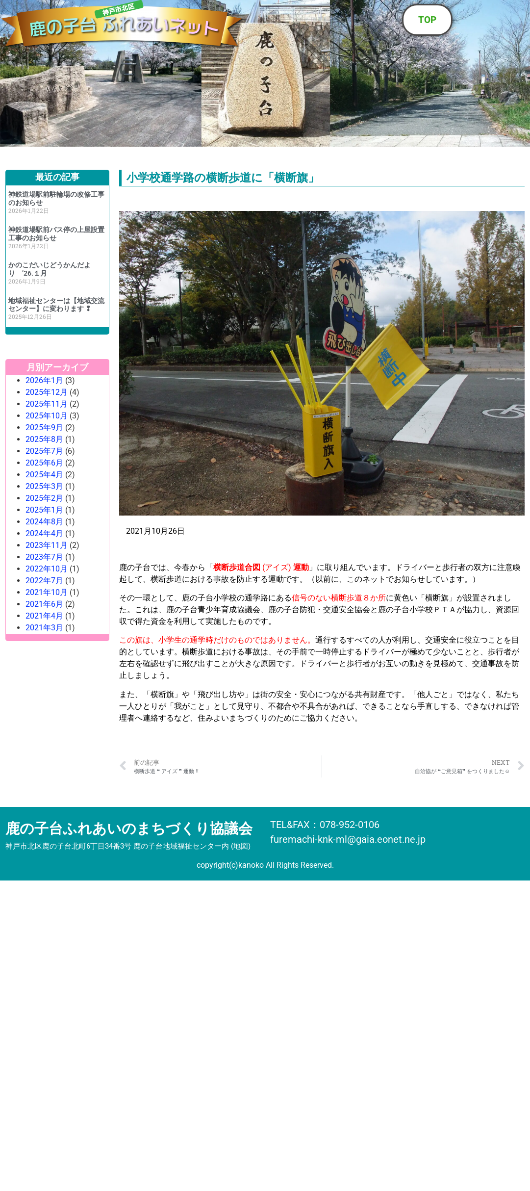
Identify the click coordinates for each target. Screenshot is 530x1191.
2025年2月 (44, 498)
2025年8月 (44, 439)
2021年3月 (44, 627)
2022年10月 (46, 568)
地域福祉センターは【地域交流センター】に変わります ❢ (56, 305)
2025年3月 (44, 486)
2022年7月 (44, 580)
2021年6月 (44, 604)
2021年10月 (46, 592)
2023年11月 (46, 545)
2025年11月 (46, 404)
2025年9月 (44, 427)
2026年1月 (44, 380)
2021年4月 (44, 616)
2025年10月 (46, 415)
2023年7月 (44, 557)
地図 (240, 846)
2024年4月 (44, 533)
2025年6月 (44, 462)
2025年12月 (46, 392)
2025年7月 (44, 451)
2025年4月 (44, 474)
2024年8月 (44, 521)
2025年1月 (44, 510)
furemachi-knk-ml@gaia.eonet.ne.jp (348, 839)
